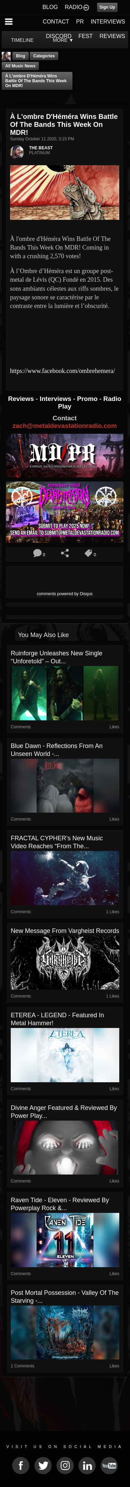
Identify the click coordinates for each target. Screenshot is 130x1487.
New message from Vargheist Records (65, 930)
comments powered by (65, 593)
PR (80, 22)
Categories (44, 56)
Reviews (22, 398)
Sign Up (107, 7)
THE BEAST (41, 148)
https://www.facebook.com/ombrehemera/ (62, 370)
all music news (20, 66)
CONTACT (56, 22)
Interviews (56, 398)
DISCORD (59, 36)
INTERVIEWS (108, 22)
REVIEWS (112, 36)
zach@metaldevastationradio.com (64, 425)
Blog (20, 56)
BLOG (50, 7)
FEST (85, 36)
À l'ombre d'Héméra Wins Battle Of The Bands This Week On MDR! (36, 81)
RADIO (74, 7)
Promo (88, 398)
